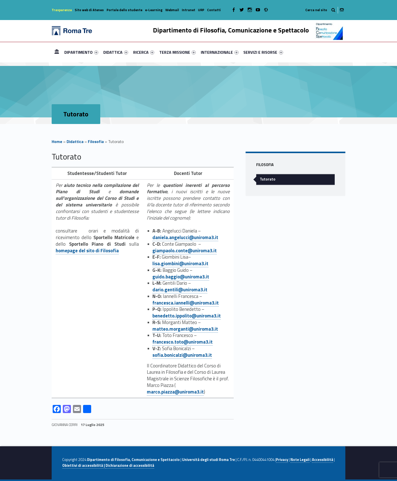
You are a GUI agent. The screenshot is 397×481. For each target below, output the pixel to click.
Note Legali (300, 459)
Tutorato (267, 179)
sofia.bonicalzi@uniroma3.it (182, 355)
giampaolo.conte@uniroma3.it (184, 250)
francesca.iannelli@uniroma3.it (185, 302)
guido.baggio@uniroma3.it (180, 276)
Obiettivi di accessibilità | (84, 465)
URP (201, 9)
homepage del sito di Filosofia (87, 250)
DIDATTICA (115, 52)
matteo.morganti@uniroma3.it (185, 328)
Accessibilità (322, 459)
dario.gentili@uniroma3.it (179, 289)
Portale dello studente (124, 9)
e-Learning (154, 9)
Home (57, 52)
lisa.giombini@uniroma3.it (180, 263)
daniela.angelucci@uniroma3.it (185, 237)
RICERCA (143, 52)
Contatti (214, 9)
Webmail (172, 9)
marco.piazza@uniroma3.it (175, 391)
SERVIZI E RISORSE (263, 52)
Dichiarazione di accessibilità (130, 465)
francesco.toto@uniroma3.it (182, 341)
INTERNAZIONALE (220, 52)
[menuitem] (57, 52)
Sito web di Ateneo (89, 9)
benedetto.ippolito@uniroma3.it (186, 315)
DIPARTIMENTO (81, 52)
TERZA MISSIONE (177, 52)
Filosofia (96, 141)
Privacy (282, 459)
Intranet (188, 9)
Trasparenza (62, 9)
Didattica (75, 141)
